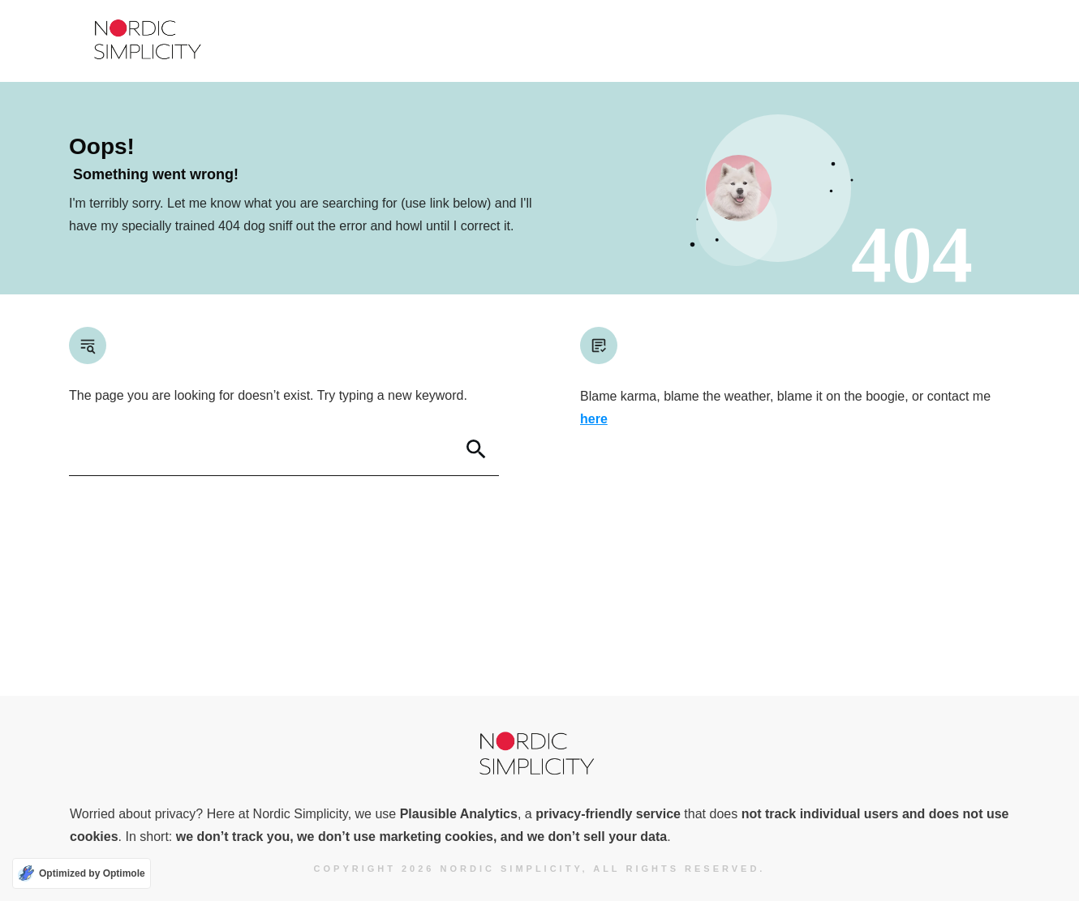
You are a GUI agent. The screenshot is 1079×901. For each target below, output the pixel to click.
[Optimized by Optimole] (81, 873)
